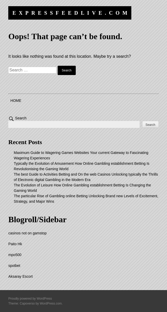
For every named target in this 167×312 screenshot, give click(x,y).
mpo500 (14, 255)
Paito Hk (15, 244)
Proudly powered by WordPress (30, 298)
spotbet (14, 266)
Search (20, 118)
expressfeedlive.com (71, 13)
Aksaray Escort (20, 276)
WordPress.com (51, 303)
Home (15, 100)
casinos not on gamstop (27, 233)
